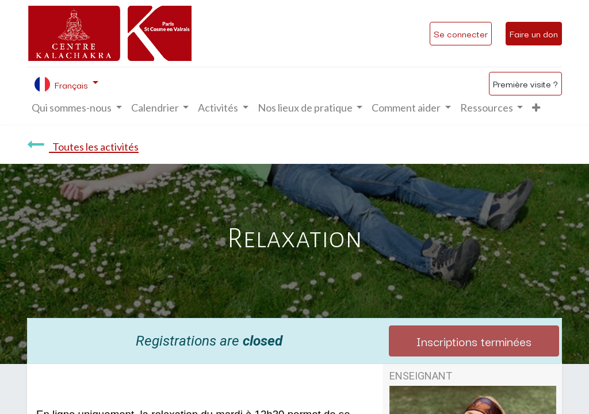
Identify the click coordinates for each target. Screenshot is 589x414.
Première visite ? (525, 83)
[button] (536, 107)
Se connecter (461, 33)
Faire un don (534, 33)
